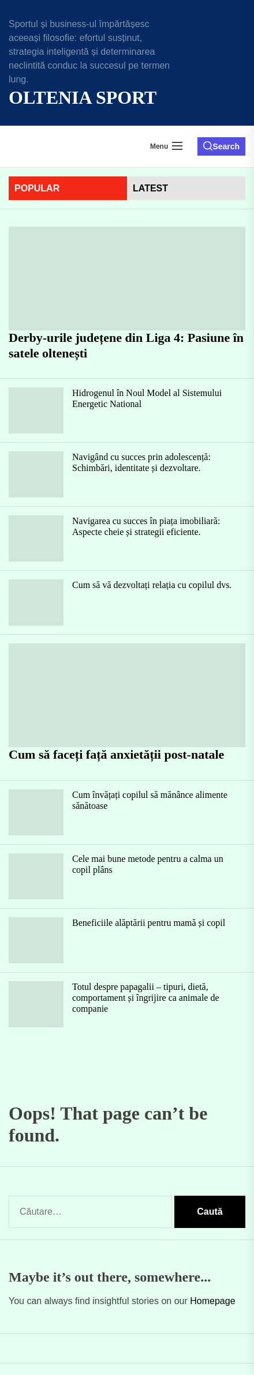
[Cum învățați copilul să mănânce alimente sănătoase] (36, 812)
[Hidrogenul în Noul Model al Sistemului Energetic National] (36, 410)
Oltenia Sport (82, 97)
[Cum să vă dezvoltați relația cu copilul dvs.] (36, 602)
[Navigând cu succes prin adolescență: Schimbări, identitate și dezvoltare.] (36, 474)
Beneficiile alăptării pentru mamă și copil (148, 923)
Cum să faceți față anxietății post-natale (116, 754)
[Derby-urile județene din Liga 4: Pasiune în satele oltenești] (127, 278)
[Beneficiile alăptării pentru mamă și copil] (36, 940)
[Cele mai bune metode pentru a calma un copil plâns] (36, 876)
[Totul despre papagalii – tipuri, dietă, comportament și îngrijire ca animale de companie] (36, 1004)
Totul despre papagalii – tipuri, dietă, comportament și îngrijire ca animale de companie (145, 998)
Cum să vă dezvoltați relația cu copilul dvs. (151, 585)
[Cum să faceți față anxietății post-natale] (127, 695)
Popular (36, 188)
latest (150, 188)
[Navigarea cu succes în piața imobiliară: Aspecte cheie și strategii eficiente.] (36, 538)
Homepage (212, 1301)
